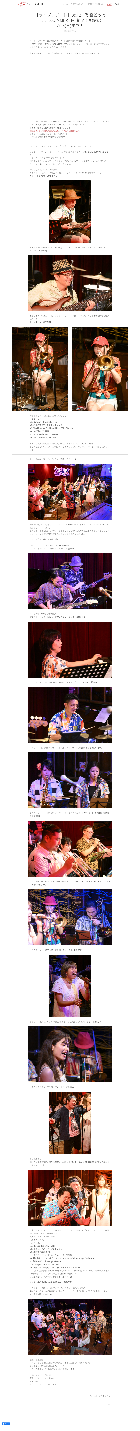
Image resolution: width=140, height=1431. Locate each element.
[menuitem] (66, 4)
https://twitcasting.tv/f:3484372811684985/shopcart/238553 (56, 130)
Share (6, 1424)
